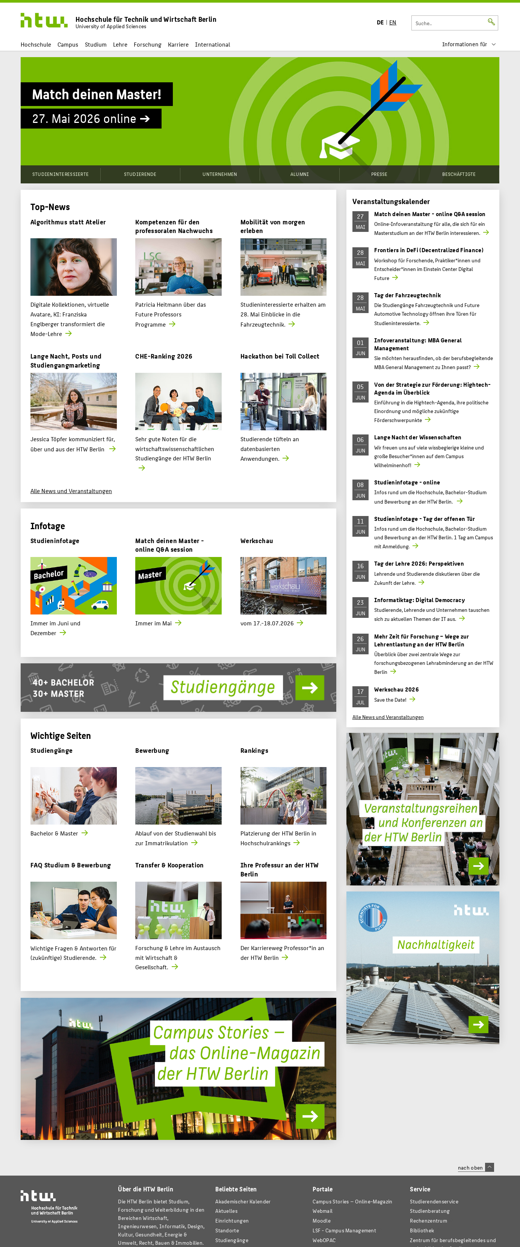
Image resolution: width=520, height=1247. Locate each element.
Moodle (322, 1220)
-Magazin (352, 1201)
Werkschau (256, 540)
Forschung (148, 44)
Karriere (178, 44)
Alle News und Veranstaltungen (71, 490)
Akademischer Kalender (243, 1201)
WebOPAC (324, 1240)
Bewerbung (152, 750)
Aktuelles (226, 1211)
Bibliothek (422, 1230)
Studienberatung (430, 1211)
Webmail (323, 1211)
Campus (67, 44)
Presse (379, 174)
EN (392, 22)
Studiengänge (51, 750)
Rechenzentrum (428, 1220)
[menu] (469, 44)
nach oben (476, 1167)
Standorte (227, 1230)
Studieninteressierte (60, 174)
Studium (96, 44)
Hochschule (36, 44)
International (212, 44)
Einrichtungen (232, 1220)
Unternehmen (220, 174)
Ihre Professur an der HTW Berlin (279, 869)
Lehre (120, 44)
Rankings (254, 750)
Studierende (140, 174)
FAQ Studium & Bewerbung (70, 865)
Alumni (299, 174)
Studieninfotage (55, 540)
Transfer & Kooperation (169, 865)
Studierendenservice (434, 1201)
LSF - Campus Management (344, 1230)
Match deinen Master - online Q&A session (169, 544)
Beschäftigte (459, 174)
